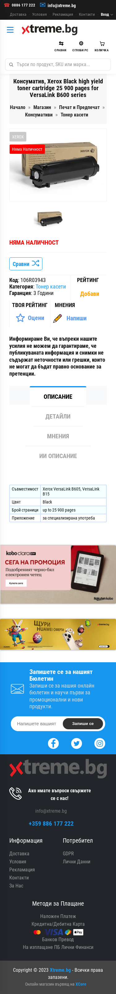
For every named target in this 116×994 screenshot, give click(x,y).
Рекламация (63, 14)
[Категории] (12, 29)
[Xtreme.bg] (49, 29)
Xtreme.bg (60, 970)
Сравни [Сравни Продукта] (26, 264)
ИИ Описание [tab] (58, 456)
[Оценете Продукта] (30, 318)
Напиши (77, 318)
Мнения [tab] (58, 436)
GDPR (68, 854)
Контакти (87, 14)
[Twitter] (76, 742)
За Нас (16, 886)
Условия (39, 14)
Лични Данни (76, 862)
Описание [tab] (58, 396)
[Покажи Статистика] (90, 294)
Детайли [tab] (58, 416)
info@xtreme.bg (62, 5)
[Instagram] (99, 742)
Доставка (18, 14)
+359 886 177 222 (51, 823)
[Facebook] (53, 742)
